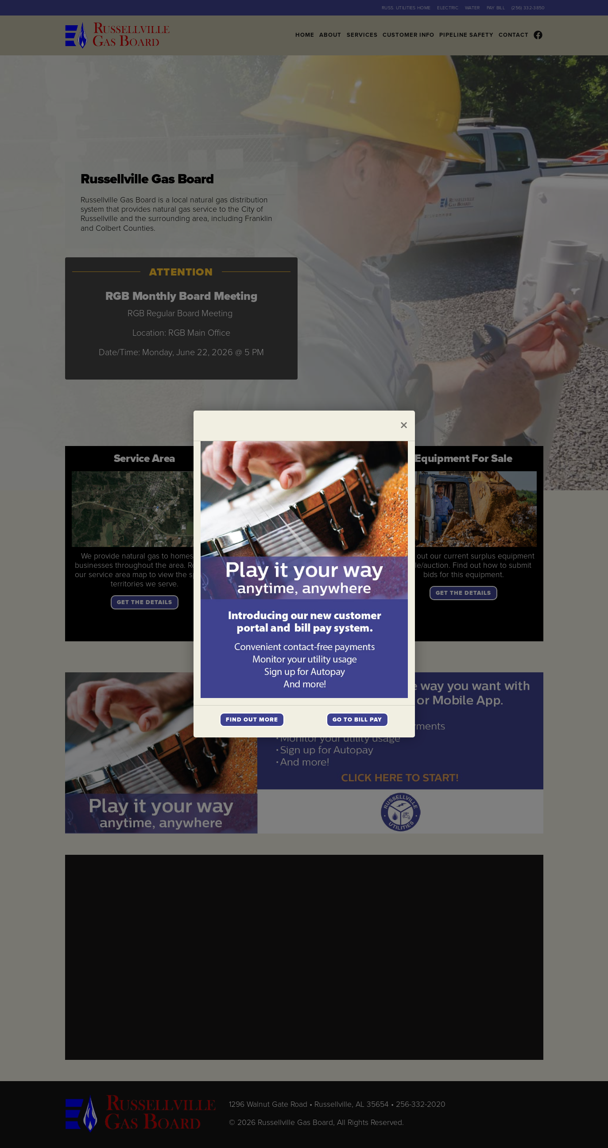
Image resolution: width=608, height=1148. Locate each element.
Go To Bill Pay (357, 719)
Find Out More (252, 719)
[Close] (404, 426)
